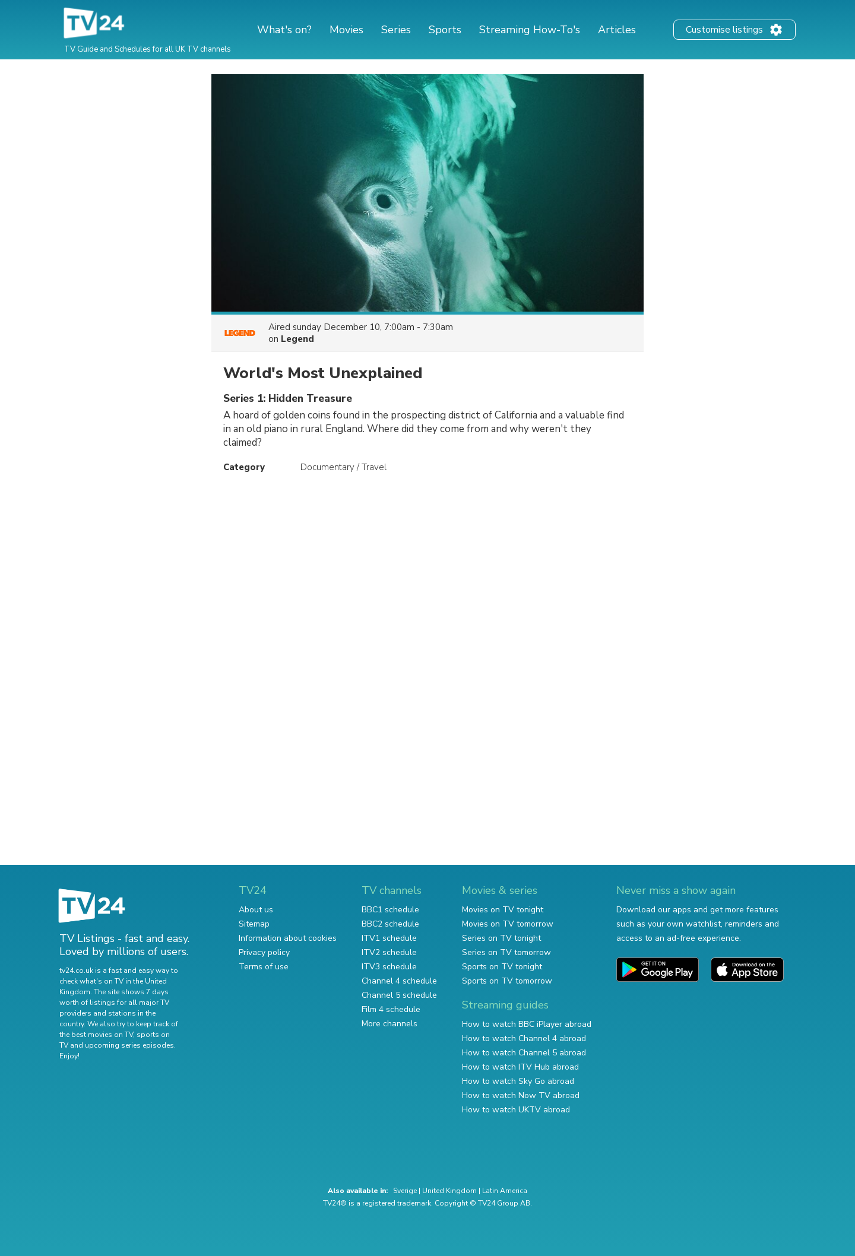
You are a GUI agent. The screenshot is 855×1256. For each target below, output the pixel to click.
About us (256, 909)
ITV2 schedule (389, 952)
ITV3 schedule (389, 966)
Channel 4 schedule (399, 981)
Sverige (405, 1190)
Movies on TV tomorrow (507, 924)
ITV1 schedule (389, 938)
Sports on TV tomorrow (507, 981)
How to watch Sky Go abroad (518, 1081)
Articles (617, 30)
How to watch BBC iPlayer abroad (526, 1024)
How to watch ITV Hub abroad (520, 1067)
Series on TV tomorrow (506, 952)
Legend (297, 339)
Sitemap (254, 924)
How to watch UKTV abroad (516, 1109)
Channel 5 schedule (399, 995)
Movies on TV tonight (502, 909)
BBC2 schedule (390, 924)
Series (396, 30)
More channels (389, 1023)
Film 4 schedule (391, 1009)
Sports (445, 30)
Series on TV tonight (501, 938)
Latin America (504, 1190)
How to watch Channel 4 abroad (524, 1038)
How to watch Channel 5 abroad (524, 1052)
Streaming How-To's (529, 30)
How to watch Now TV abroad (521, 1095)
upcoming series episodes (129, 1045)
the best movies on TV (96, 1034)
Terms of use (264, 966)
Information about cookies (288, 938)
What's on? (284, 30)
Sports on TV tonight (502, 966)
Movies (346, 30)
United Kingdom (449, 1190)
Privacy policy (264, 952)
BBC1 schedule (390, 909)
